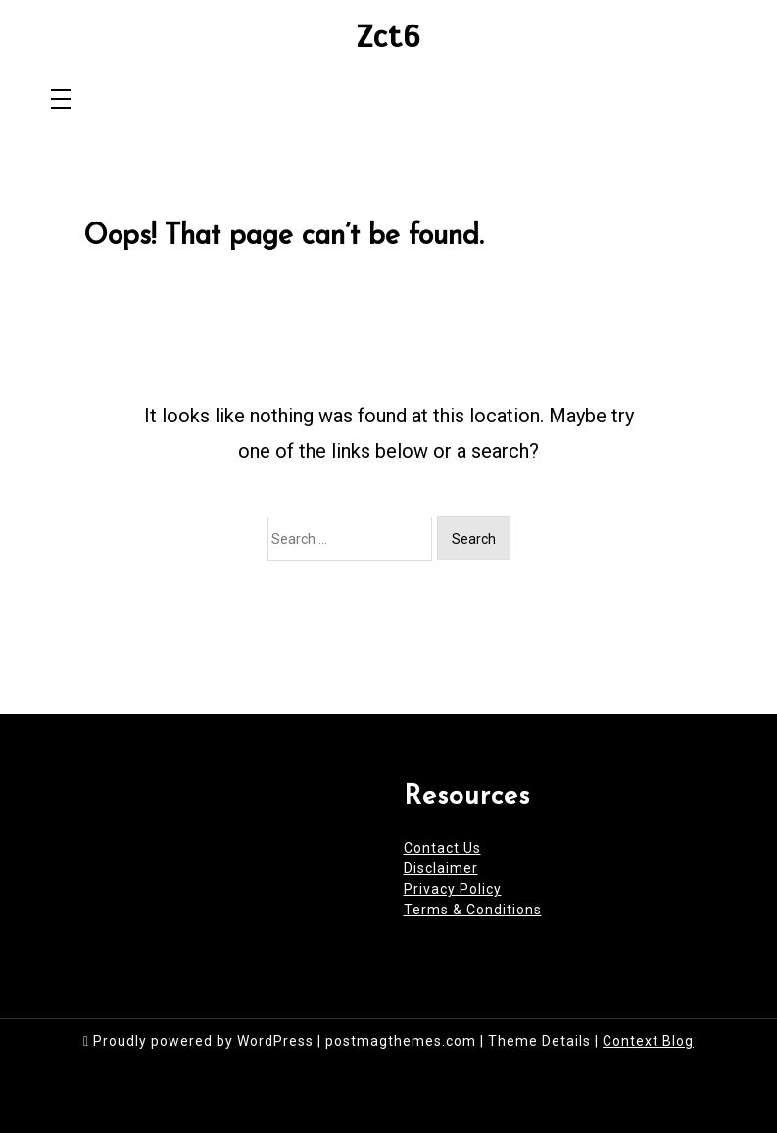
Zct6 (388, 37)
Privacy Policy (453, 889)
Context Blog (648, 1041)
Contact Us (442, 848)
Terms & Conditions (473, 909)
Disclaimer (441, 868)
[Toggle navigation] (61, 100)
